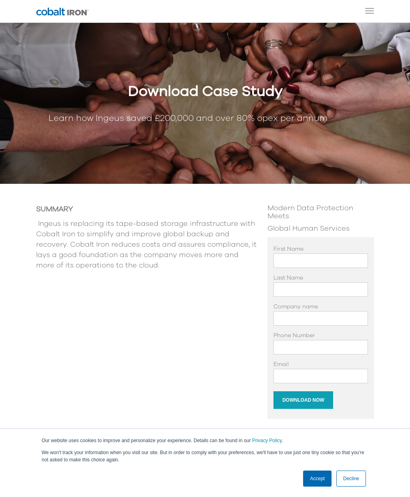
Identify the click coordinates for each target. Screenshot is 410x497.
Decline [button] (351, 478)
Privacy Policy (267, 440)
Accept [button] (317, 478)
